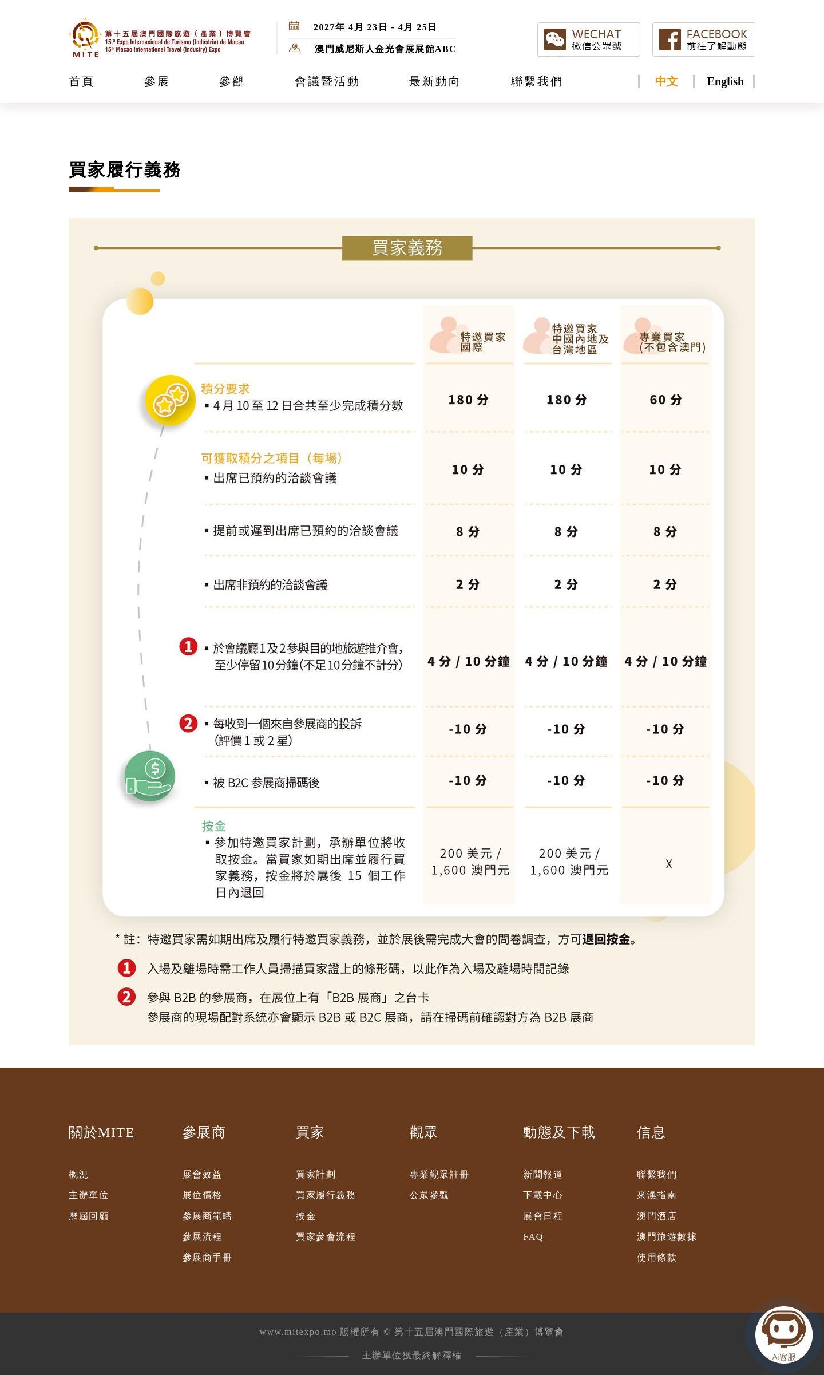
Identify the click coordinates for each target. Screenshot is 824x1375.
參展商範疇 (208, 1216)
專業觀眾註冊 (440, 1174)
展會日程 (543, 1216)
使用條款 (657, 1257)
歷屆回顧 (89, 1216)
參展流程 (203, 1237)
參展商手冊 (208, 1257)
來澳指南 (657, 1195)
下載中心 (543, 1195)
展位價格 (203, 1195)
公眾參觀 (430, 1195)
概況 (79, 1174)
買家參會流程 (326, 1237)
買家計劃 (316, 1174)
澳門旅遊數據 (667, 1237)
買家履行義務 (326, 1195)
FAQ (533, 1237)
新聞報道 (543, 1174)
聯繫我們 (657, 1174)
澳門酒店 (657, 1216)
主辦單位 (89, 1195)
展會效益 (203, 1174)
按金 (306, 1216)
